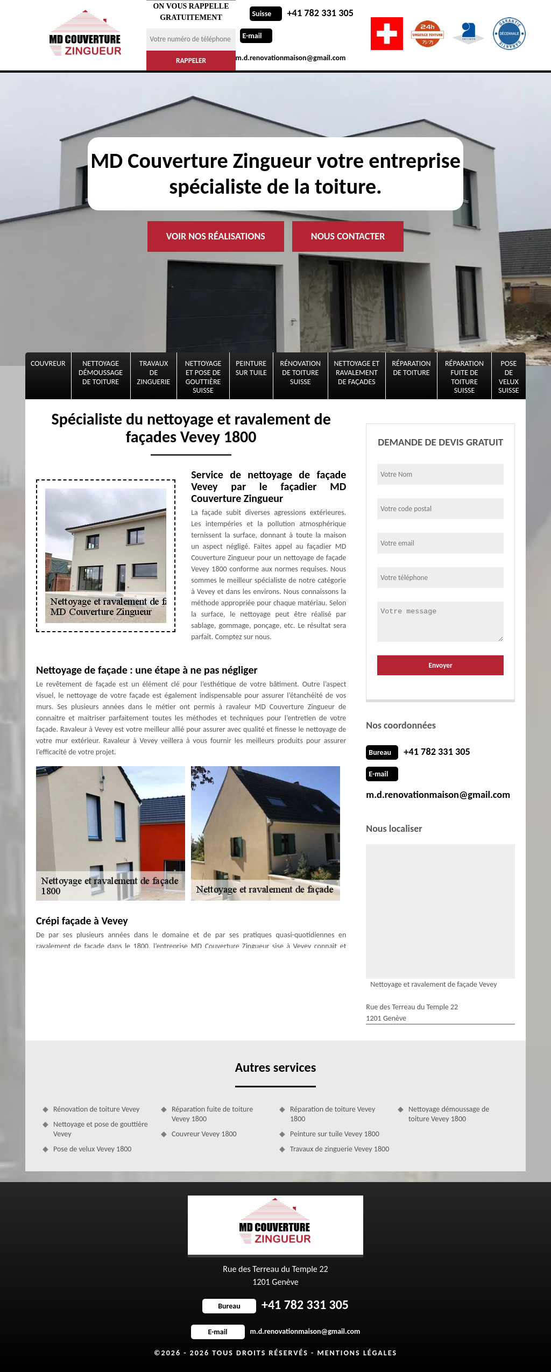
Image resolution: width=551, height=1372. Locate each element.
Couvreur (48, 363)
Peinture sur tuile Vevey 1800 (334, 1133)
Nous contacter (348, 236)
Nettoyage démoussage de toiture (101, 372)
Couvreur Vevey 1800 (204, 1133)
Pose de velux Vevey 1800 (92, 1149)
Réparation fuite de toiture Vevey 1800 (212, 1114)
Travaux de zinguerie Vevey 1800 (339, 1149)
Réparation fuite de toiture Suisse (464, 377)
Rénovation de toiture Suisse (300, 372)
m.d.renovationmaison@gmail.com (436, 795)
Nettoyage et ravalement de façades (356, 372)
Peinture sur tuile (251, 368)
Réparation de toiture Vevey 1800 (332, 1114)
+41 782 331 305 (301, 13)
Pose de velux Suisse (508, 377)
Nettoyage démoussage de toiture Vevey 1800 (448, 1114)
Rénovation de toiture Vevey (96, 1109)
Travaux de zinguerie (154, 372)
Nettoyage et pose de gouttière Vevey (100, 1129)
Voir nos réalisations (215, 236)
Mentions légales (357, 1352)
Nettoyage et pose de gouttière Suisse (203, 377)
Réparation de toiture (411, 368)
